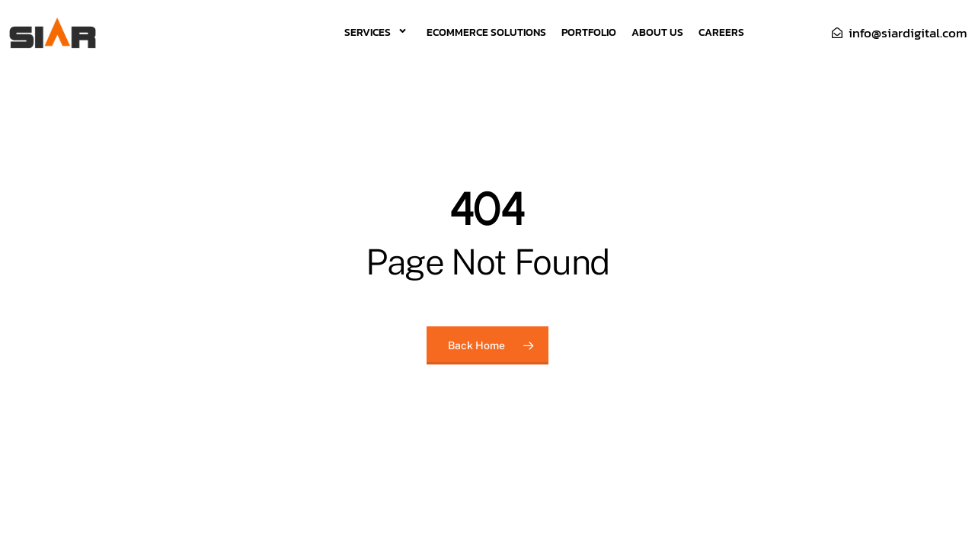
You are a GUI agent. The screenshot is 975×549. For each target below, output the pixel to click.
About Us (657, 32)
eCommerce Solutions (486, 32)
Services (377, 32)
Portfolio (588, 32)
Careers (721, 32)
